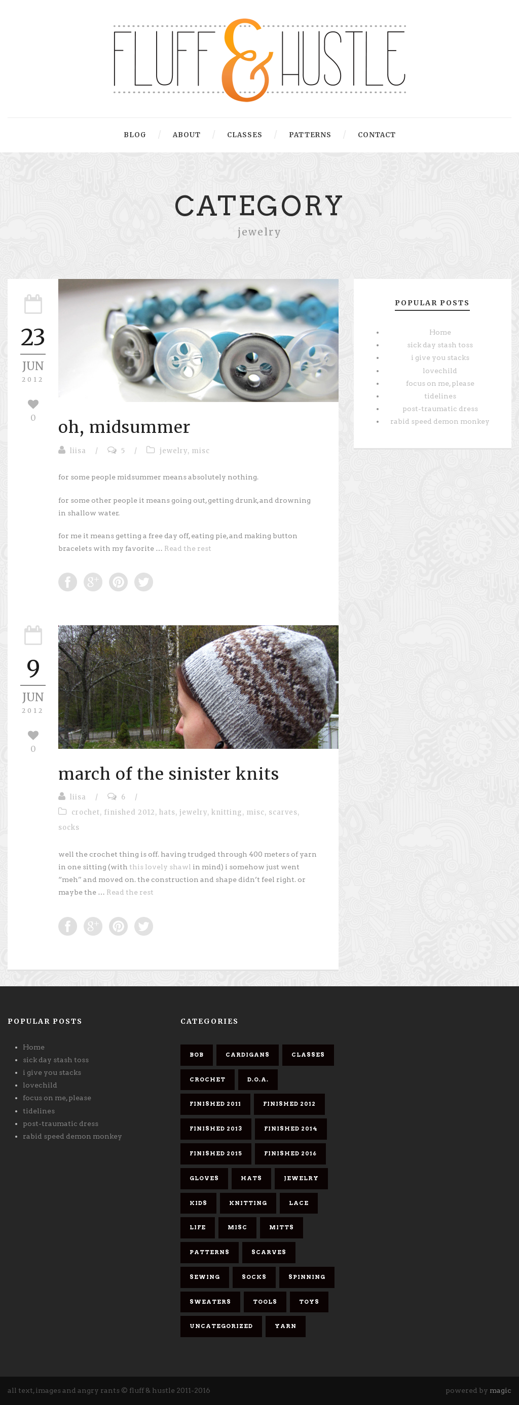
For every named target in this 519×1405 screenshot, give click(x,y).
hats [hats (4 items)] (251, 1178)
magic (500, 1390)
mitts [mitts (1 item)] (281, 1227)
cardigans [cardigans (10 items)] (248, 1054)
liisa (78, 451)
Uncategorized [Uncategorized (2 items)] (221, 1326)
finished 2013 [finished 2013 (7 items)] (216, 1128)
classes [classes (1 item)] (308, 1054)
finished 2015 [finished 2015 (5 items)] (216, 1153)
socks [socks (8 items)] (254, 1276)
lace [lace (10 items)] (299, 1203)
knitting (226, 812)
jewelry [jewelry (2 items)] (301, 1178)
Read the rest (187, 548)
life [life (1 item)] (198, 1227)
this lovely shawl (161, 867)
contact (377, 135)
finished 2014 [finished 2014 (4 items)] (291, 1128)
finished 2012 (129, 812)
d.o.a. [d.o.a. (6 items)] (258, 1079)
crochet (85, 812)
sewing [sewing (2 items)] (205, 1276)
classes (245, 135)
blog (135, 135)
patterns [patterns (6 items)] (210, 1252)
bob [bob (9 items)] (197, 1054)
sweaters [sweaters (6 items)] (210, 1301)
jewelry (174, 451)
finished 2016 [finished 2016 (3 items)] (290, 1153)
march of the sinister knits (168, 774)
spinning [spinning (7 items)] (306, 1276)
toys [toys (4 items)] (309, 1301)
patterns (310, 135)
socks (69, 827)
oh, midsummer (124, 427)
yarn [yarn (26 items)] (285, 1326)
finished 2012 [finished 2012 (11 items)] (289, 1103)
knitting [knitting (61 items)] (248, 1203)
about (187, 135)
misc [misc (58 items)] (237, 1227)
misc (201, 451)
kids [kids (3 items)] (198, 1203)
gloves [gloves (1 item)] (204, 1178)
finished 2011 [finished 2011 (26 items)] (215, 1103)
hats (167, 812)
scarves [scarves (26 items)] (268, 1252)
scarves (283, 812)
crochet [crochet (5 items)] (208, 1079)
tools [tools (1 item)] (265, 1301)
